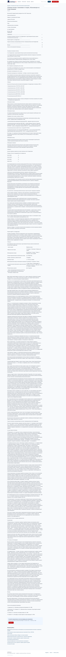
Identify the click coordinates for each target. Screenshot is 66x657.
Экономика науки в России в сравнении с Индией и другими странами (18, 642)
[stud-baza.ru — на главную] (12, 2)
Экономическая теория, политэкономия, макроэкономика (20, 5)
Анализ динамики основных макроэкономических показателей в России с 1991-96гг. (20, 632)
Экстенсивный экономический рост (13, 639)
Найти (49, 1)
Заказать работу (55, 1)
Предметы (19, 1)
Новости (51, 652)
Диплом (32, 1)
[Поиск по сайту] (44, 1)
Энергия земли (9, 633)
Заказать (11, 622)
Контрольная (24, 1)
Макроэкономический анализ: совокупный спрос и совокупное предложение (19, 636)
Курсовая (28, 1)
